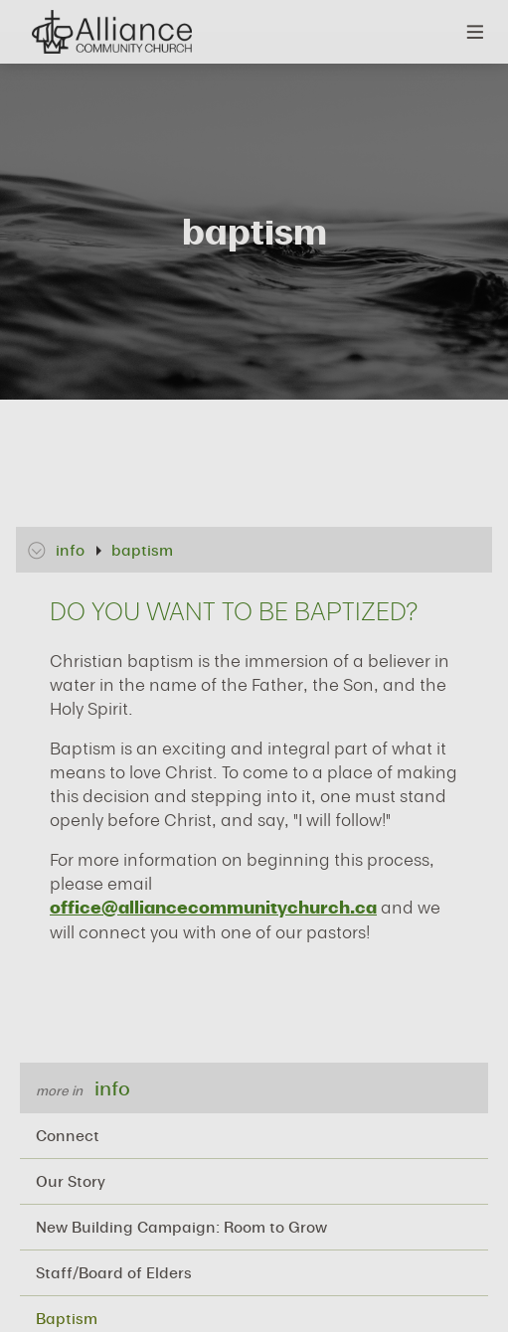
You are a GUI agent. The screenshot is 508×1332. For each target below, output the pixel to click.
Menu (476, 32)
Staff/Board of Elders (114, 1272)
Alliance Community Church (111, 32)
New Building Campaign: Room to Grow (181, 1227)
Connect (67, 1135)
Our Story (70, 1181)
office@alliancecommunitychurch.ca (213, 907)
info (112, 1088)
